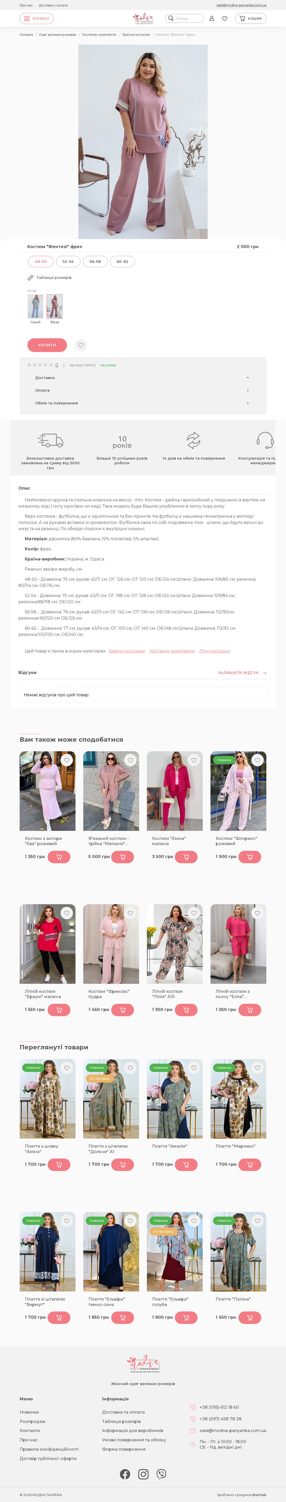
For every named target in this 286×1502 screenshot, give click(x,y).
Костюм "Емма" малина (169, 841)
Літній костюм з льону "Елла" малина (233, 994)
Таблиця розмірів (121, 1421)
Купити (47, 345)
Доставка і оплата (53, 5)
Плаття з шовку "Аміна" (41, 1149)
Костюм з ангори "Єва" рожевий (43, 841)
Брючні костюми (127, 651)
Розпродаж (33, 1421)
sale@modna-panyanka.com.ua (241, 5)
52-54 (68, 261)
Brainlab (259, 1495)
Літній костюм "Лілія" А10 (167, 994)
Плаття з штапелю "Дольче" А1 (108, 1149)
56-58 (95, 261)
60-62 (123, 261)
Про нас (26, 5)
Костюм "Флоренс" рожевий (236, 841)
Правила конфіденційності (49, 1449)
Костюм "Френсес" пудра (109, 994)
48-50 (41, 261)
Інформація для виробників (132, 1430)
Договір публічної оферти (48, 1458)
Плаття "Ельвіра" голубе (170, 1302)
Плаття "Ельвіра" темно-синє (106, 1302)
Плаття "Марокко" (235, 1146)
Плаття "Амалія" (169, 1146)
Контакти (30, 1430)
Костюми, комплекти (172, 651)
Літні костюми (214, 651)
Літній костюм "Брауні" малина (43, 994)
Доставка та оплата (123, 1412)
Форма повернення (124, 1449)
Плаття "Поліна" (233, 1299)
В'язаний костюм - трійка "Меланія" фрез (108, 841)
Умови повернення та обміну (134, 1439)
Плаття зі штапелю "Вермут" (45, 1302)
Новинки (29, 1412)
